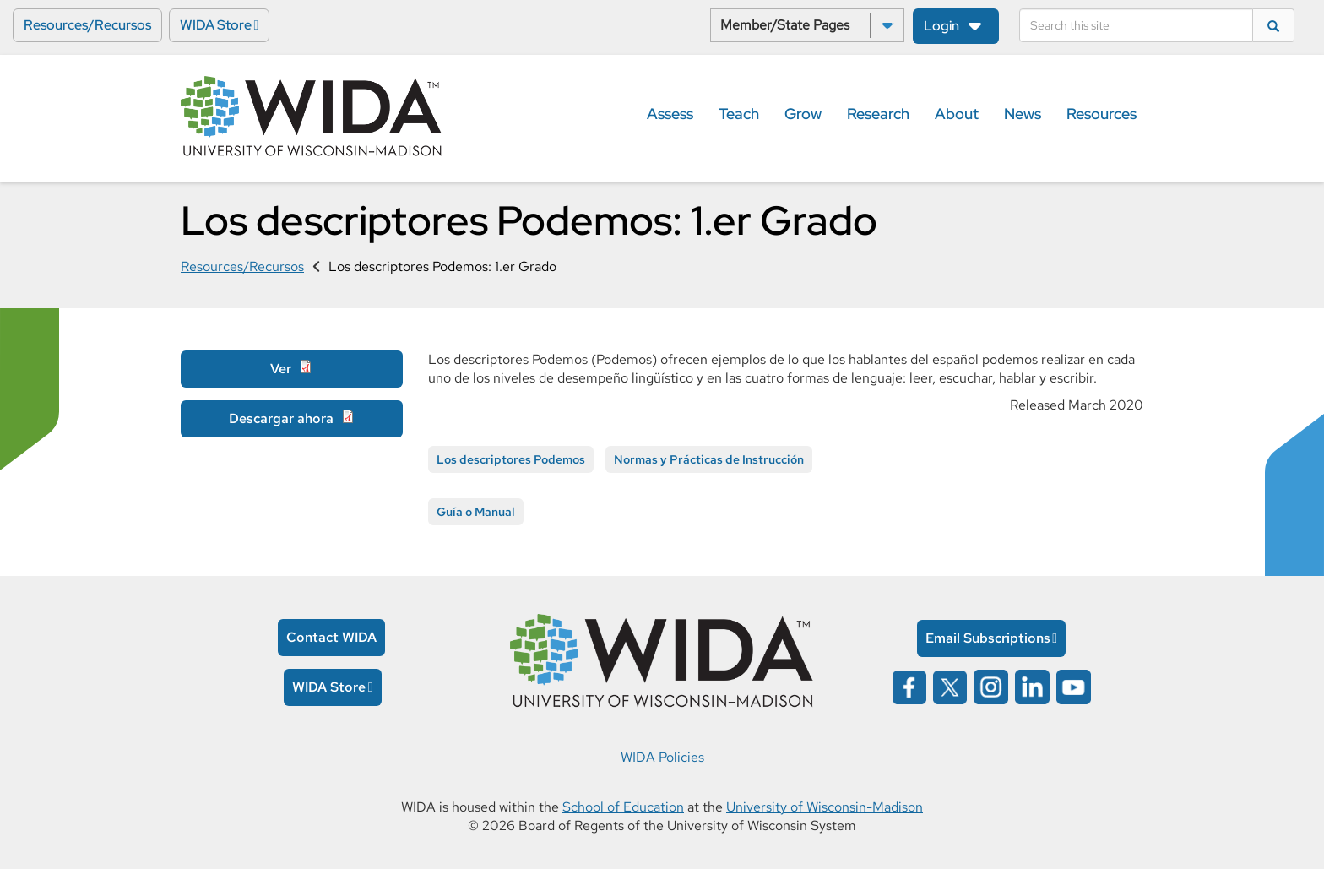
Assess (670, 113)
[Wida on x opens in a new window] (950, 685)
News (1022, 113)
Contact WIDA (331, 637)
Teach (739, 113)
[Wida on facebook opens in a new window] (909, 685)
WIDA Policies (662, 757)
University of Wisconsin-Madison (824, 807)
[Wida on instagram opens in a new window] (991, 685)
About (957, 113)
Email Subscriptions (987, 638)
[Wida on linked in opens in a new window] (1032, 685)
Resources (1101, 113)
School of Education (623, 807)
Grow (803, 113)
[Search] (1136, 25)
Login (941, 26)
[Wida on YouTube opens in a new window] (1073, 685)
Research (878, 113)
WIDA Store (216, 25)
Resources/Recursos (87, 25)
